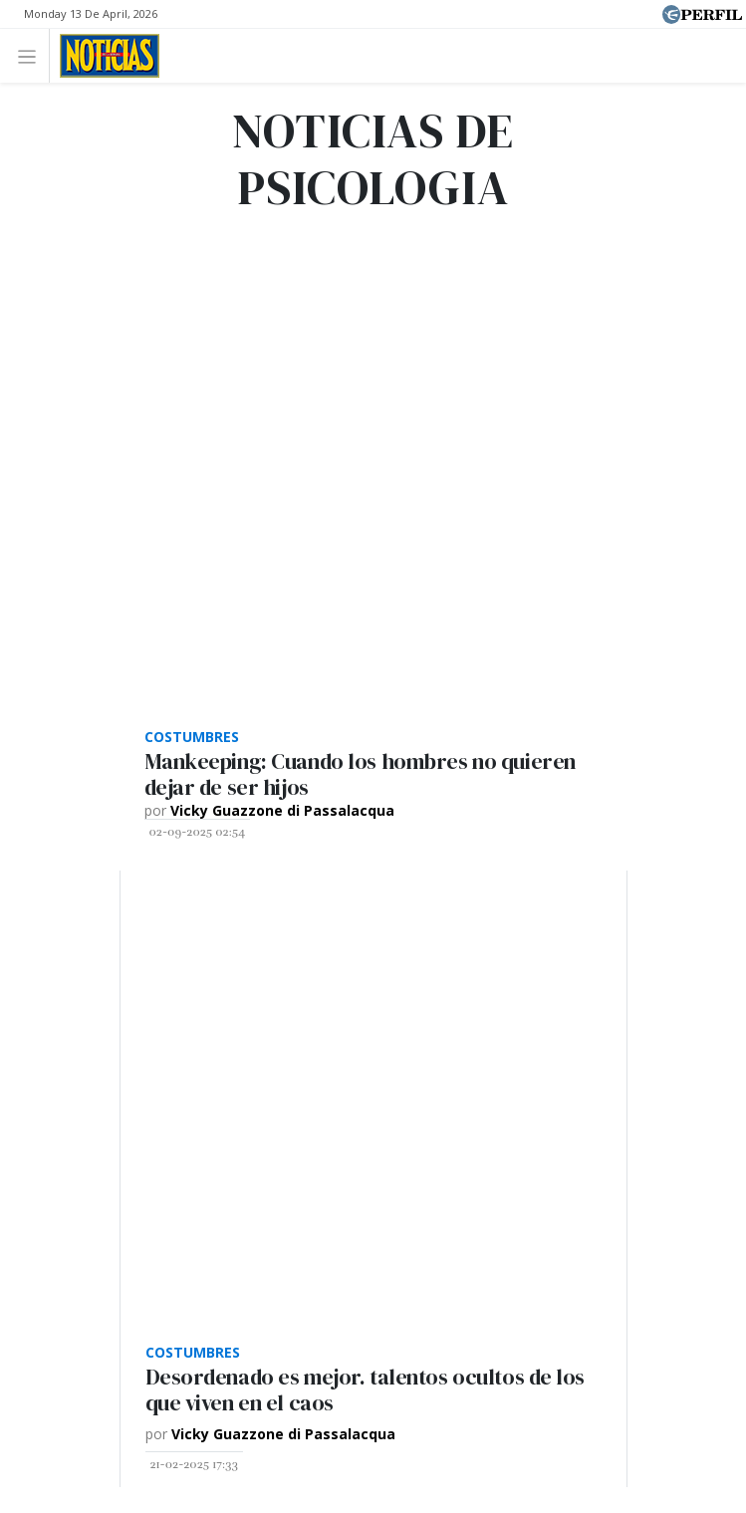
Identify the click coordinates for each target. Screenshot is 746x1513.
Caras (186, 961)
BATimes (569, 1006)
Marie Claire (279, 961)
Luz (343, 1006)
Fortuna (380, 961)
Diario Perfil (94, 961)
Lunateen (475, 1006)
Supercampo (189, 1006)
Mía (399, 1006)
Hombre (467, 961)
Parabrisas (657, 961)
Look (282, 1006)
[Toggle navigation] (32, 55)
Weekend (560, 961)
